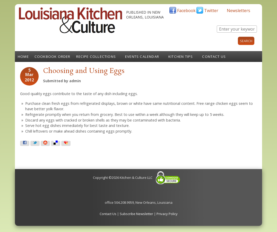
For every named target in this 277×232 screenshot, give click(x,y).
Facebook (186, 10)
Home (23, 56)
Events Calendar (142, 56)
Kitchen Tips (180, 56)
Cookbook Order (52, 56)
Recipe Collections (96, 56)
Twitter (211, 10)
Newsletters (238, 10)
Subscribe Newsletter (136, 213)
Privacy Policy (167, 213)
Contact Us (214, 56)
